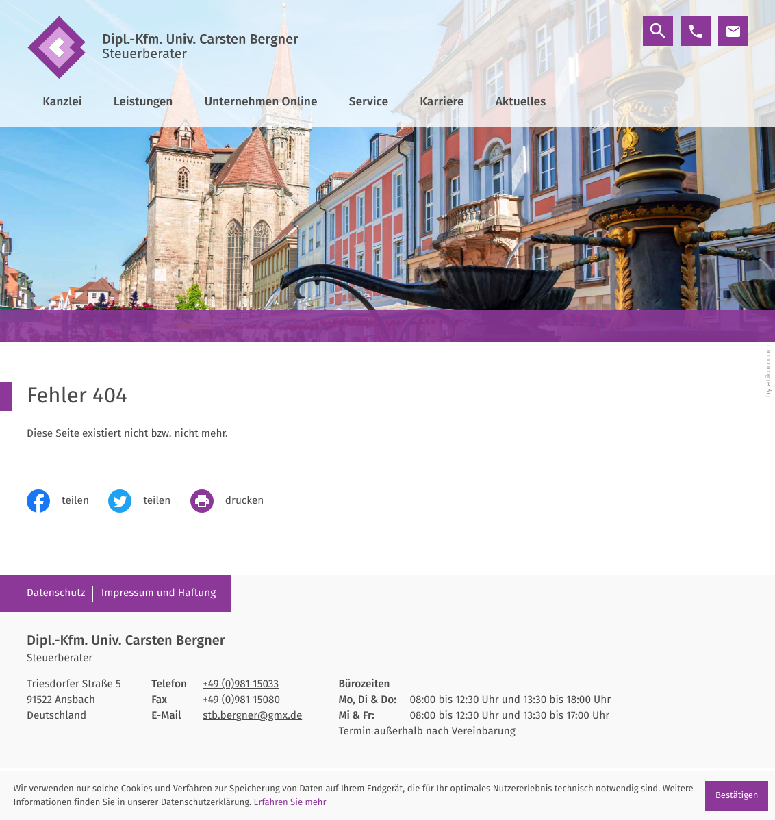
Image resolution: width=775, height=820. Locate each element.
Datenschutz (56, 593)
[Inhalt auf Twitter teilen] (149, 501)
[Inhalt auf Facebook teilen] (67, 501)
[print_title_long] (236, 501)
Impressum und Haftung (158, 593)
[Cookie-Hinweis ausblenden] (736, 796)
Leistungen (143, 101)
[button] (696, 31)
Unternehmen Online (261, 101)
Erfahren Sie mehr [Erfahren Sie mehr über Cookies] (290, 802)
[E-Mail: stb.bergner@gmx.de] (733, 31)
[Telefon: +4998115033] (241, 685)
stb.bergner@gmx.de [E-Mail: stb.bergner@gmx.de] (252, 716)
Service (368, 101)
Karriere (441, 101)
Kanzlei (62, 101)
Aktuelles (521, 101)
